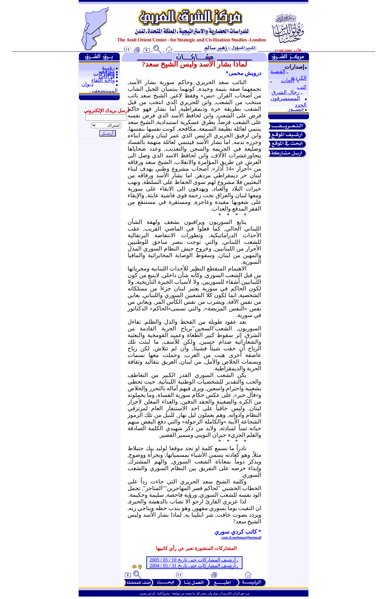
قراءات (107, 76)
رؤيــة (108, 67)
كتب (302, 87)
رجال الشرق (286, 92)
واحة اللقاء (103, 80)
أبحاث (287, 80)
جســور (296, 109)
